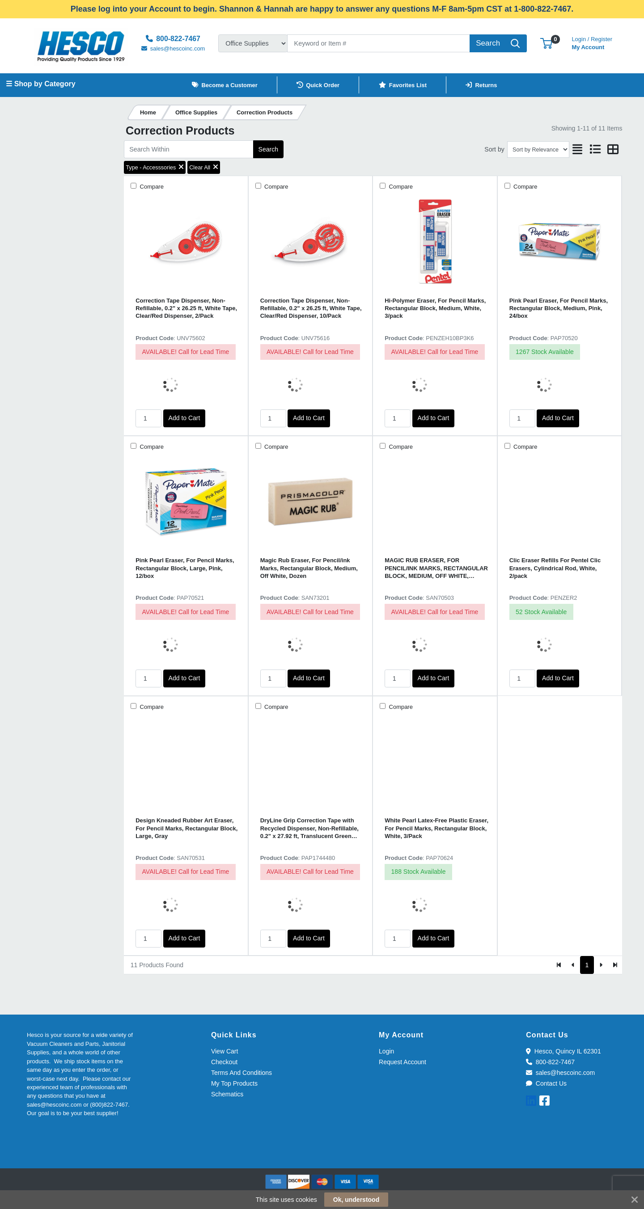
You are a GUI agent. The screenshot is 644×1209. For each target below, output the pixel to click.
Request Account (402, 1062)
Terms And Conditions (241, 1072)
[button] (546, 43)
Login (386, 1051)
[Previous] (573, 965)
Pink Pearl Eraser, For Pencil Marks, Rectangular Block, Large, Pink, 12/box (185, 568)
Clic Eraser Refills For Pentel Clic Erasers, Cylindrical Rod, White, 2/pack (555, 568)
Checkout (224, 1062)
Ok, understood (356, 1199)
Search (268, 149)
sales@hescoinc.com (560, 1072)
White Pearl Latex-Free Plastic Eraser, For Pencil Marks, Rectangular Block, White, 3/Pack (436, 828)
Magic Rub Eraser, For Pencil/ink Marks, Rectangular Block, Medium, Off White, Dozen (309, 568)
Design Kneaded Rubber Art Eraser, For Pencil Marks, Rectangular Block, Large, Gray (186, 828)
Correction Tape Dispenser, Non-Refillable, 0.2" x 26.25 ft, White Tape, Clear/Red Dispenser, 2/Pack (186, 308)
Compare (151, 186)
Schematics (227, 1094)
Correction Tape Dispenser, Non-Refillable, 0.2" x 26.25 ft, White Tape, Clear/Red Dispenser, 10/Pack (311, 308)
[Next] (601, 965)
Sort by (494, 149)
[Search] (378, 43)
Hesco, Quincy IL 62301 (563, 1051)
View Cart (224, 1051)
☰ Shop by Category (40, 84)
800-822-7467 (550, 1062)
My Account (592, 42)
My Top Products (234, 1083)
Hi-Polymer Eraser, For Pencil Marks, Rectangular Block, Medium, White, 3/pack (435, 308)
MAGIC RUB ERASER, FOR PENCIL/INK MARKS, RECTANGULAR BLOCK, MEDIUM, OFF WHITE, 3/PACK (436, 568)
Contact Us (546, 1083)
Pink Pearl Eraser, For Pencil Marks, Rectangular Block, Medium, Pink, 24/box (558, 308)
